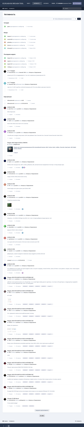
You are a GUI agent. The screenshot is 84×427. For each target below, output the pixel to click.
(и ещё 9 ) (50, 286)
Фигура (10, 364)
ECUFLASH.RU (12, 72)
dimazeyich (9, 48)
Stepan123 (9, 58)
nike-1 (10, 292)
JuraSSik (19, 108)
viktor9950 (11, 227)
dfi (9, 185)
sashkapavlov (22, 400)
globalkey (9, 42)
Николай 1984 (22, 72)
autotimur (17, 279)
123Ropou (9, 67)
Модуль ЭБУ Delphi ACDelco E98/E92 (17, 142)
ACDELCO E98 (11, 107)
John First (11, 108)
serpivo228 (9, 39)
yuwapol (9, 260)
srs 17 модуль (11, 70)
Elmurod (11, 132)
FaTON (10, 322)
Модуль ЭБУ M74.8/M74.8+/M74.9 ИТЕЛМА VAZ (20, 277)
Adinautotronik (10, 100)
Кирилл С (9, 36)
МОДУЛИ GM (17, 144)
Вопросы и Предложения (35, 72)
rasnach (10, 250)
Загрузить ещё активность (42, 410)
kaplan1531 (10, 64)
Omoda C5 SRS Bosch (13, 398)
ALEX (23, 100)
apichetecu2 (11, 239)
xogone (9, 61)
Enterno (9, 45)
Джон (8, 26)
